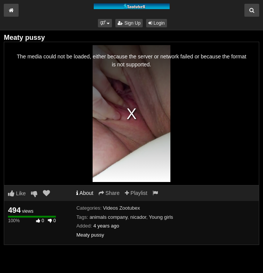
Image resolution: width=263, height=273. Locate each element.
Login (156, 23)
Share (109, 193)
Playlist (136, 193)
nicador (138, 217)
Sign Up (129, 23)
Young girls (161, 217)
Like (17, 193)
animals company (109, 217)
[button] (105, 23)
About (84, 193)
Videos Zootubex (121, 208)
